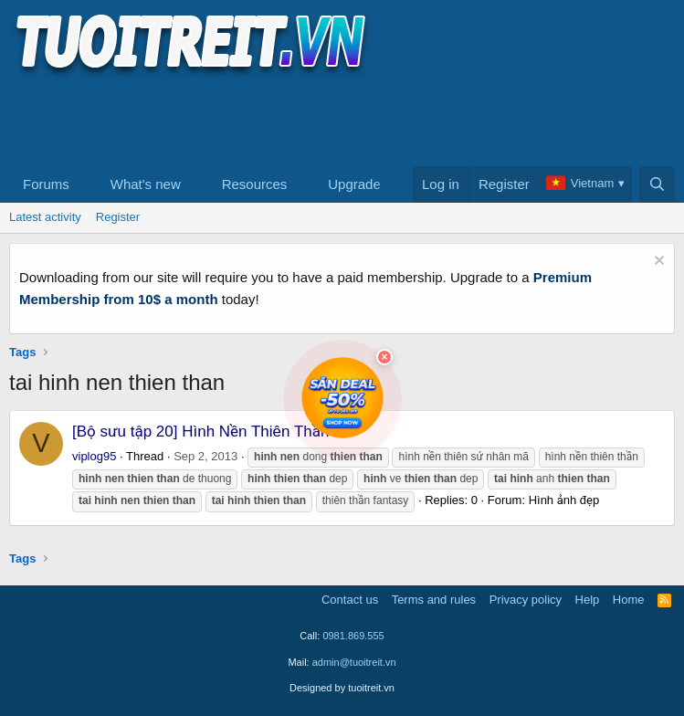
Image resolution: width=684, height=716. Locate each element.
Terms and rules (434, 599)
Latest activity (45, 217)
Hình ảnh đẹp (564, 500)
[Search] (657, 184)
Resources (255, 184)
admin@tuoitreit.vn (354, 662)
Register (118, 217)
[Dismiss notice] (657, 262)
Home (629, 599)
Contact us (349, 599)
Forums (46, 184)
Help (587, 599)
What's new (145, 184)
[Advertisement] (341, 120)
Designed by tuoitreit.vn (342, 687)
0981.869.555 (353, 635)
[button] (84, 184)
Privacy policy (525, 599)
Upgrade (354, 184)
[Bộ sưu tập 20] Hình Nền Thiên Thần (200, 431)
